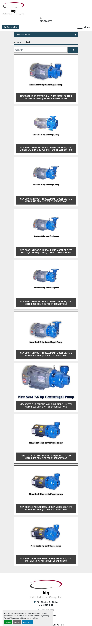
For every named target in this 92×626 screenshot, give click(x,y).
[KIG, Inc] (46, 589)
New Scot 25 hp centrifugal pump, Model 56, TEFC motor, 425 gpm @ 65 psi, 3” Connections (46, 200)
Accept (8, 622)
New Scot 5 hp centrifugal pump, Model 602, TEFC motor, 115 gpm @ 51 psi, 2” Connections (46, 508)
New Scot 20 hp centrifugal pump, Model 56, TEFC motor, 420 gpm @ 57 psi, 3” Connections (46, 302)
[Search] (41, 50)
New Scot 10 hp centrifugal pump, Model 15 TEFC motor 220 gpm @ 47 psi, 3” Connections (46, 97)
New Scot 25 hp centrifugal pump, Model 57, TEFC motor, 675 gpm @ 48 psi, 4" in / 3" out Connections (46, 148)
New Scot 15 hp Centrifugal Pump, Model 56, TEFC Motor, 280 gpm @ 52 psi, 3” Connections (46, 354)
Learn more (27, 622)
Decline (17, 622)
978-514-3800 (46, 21)
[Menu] (79, 27)
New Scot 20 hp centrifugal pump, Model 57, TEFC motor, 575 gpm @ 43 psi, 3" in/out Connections (46, 251)
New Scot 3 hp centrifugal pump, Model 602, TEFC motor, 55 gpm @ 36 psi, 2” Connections (46, 559)
